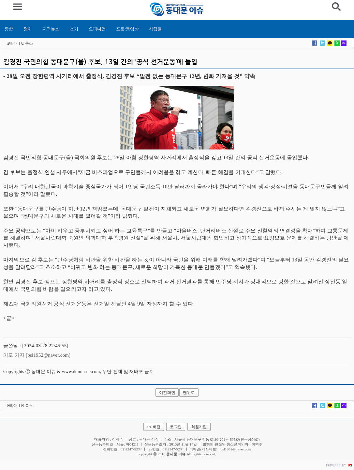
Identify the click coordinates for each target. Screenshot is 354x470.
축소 (29, 43)
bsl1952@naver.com (236, 449)
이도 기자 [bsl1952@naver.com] (36, 355)
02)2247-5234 (173, 449)
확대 (14, 43)
